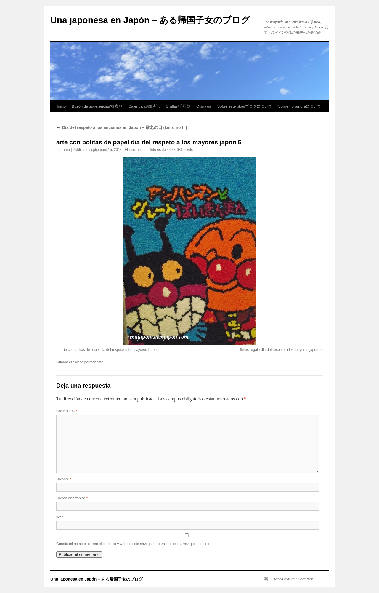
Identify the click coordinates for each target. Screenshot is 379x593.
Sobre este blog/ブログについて (244, 106)
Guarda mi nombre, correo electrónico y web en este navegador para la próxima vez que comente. (133, 544)
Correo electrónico (72, 498)
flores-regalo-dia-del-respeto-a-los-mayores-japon (279, 350)
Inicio (61, 106)
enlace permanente (88, 362)
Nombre (63, 479)
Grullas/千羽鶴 (178, 106)
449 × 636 (175, 150)
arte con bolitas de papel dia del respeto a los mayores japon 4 (110, 350)
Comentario (66, 411)
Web (59, 517)
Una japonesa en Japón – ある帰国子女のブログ (150, 20)
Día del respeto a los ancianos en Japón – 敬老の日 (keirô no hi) (121, 127)
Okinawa (203, 106)
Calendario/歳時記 (144, 106)
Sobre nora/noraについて (299, 106)
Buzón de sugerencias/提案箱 (97, 106)
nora (66, 150)
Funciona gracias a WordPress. (291, 579)
